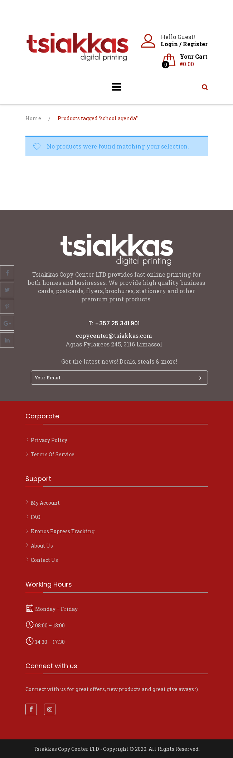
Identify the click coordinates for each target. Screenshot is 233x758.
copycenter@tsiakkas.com (114, 335)
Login (169, 44)
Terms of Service (52, 454)
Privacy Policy (49, 440)
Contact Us (44, 560)
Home (33, 118)
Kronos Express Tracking (62, 531)
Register (195, 44)
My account (45, 502)
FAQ (35, 517)
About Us (42, 545)
